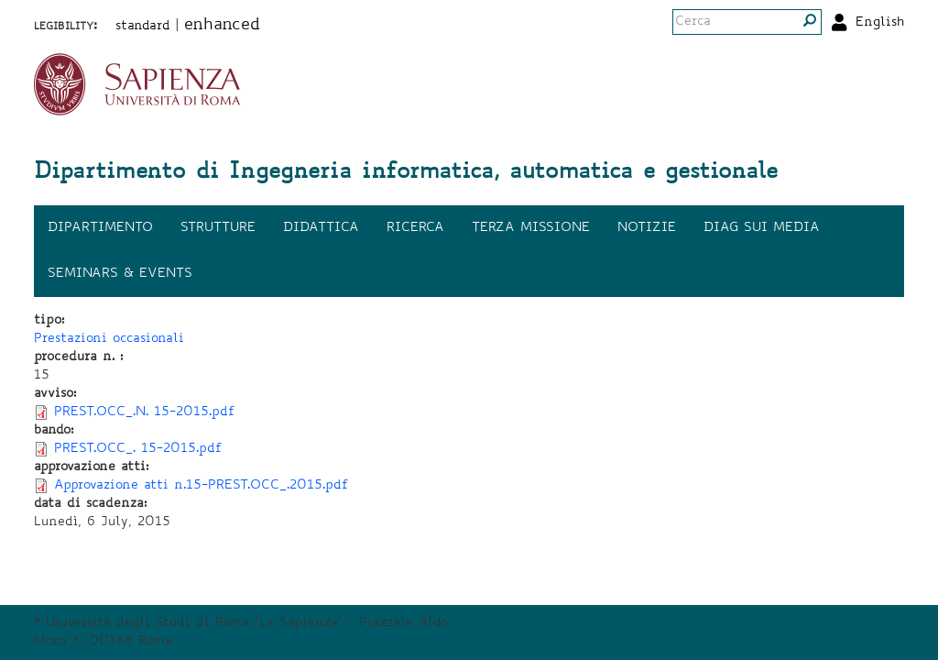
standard (142, 26)
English (880, 22)
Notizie (646, 228)
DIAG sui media (762, 228)
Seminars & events (120, 274)
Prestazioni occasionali (109, 339)
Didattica (321, 228)
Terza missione (531, 228)
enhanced (222, 25)
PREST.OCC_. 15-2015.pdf (138, 449)
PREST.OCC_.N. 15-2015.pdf (144, 412)
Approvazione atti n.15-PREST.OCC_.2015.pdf (201, 485)
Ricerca (415, 228)
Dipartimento (100, 228)
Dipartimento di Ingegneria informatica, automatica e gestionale (406, 173)
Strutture (218, 228)
